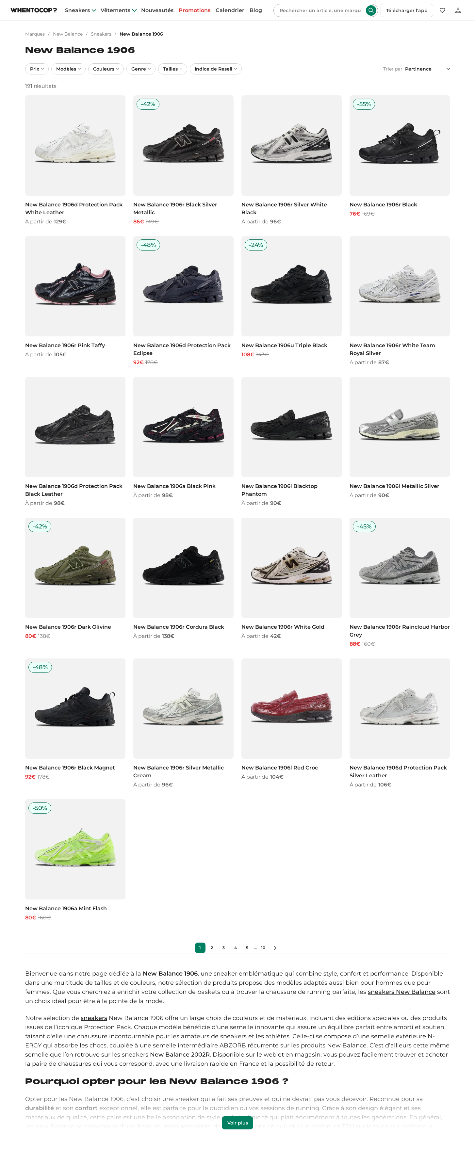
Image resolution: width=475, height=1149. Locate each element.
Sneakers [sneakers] (77, 10)
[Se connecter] (458, 10)
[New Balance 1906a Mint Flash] (75, 860)
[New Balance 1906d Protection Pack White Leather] (75, 160)
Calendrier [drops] (230, 10)
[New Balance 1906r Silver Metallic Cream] (183, 723)
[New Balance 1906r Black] (400, 160)
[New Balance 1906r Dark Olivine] (75, 583)
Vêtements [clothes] (115, 10)
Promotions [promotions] (194, 10)
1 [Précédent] (200, 947)
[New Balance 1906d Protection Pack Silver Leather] (400, 723)
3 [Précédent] (223, 947)
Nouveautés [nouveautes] (157, 10)
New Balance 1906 (141, 34)
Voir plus (237, 1123)
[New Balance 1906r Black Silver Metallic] (183, 160)
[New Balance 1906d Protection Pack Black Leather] (75, 442)
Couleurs (106, 69)
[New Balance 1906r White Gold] (291, 583)
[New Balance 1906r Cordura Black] (183, 583)
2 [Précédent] (212, 947)
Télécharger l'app (407, 10)
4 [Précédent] (235, 947)
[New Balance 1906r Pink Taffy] (75, 301)
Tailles (172, 69)
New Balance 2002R (180, 1054)
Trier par (392, 69)
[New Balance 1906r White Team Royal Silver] (400, 301)
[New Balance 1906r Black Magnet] (75, 723)
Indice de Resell (216, 69)
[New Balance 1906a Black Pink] (183, 442)
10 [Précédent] (263, 947)
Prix (37, 69)
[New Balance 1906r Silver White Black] (291, 160)
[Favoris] (442, 10)
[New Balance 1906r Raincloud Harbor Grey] (400, 583)
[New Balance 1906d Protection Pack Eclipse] (183, 301)
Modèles (68, 69)
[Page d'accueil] (33, 11)
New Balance (68, 34)
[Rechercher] (320, 10)
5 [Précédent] (247, 947)
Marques (35, 34)
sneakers (94, 1018)
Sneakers (101, 34)
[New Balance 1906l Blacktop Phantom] (291, 442)
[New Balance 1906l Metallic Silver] (400, 442)
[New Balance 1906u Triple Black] (291, 301)
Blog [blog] (256, 10)
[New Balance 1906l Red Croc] (291, 723)
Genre (141, 69)
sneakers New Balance (401, 991)
